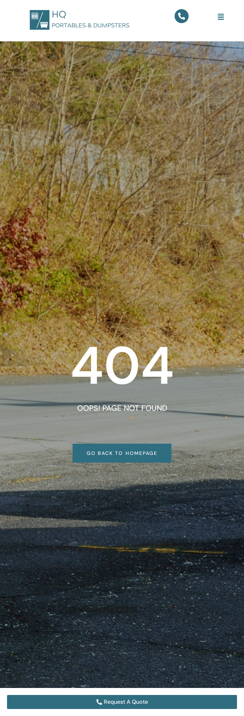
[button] (220, 17)
